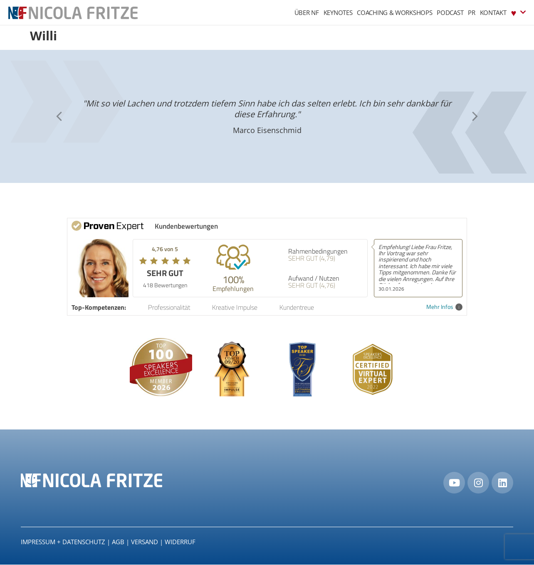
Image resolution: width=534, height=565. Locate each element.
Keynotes (338, 12)
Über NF (306, 12)
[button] (59, 116)
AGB (118, 542)
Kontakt (493, 12)
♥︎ (518, 12)
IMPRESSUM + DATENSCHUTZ (63, 542)
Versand (144, 542)
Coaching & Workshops (394, 12)
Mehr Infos (444, 307)
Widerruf (180, 542)
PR (471, 12)
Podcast (450, 12)
